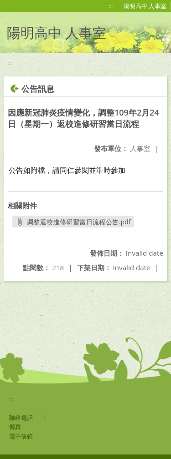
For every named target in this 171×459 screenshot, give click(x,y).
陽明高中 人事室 (145, 6)
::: (110, 6)
